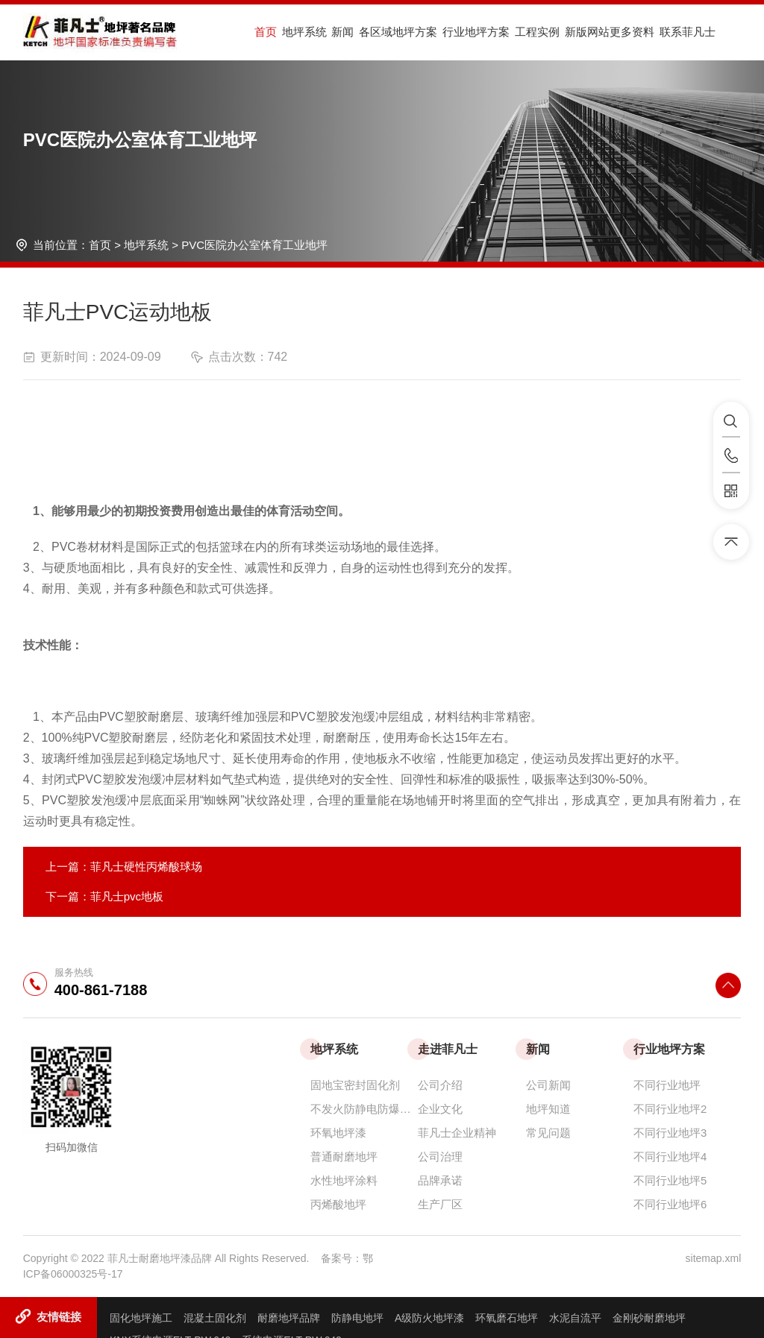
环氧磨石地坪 (506, 1318)
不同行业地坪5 (670, 1180)
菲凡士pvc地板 (126, 896)
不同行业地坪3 (670, 1132)
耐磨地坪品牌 (288, 1318)
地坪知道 (548, 1108)
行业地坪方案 (454, 32)
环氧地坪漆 (338, 1132)
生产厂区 (440, 1204)
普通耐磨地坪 (344, 1156)
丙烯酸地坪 (338, 1204)
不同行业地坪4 (670, 1156)
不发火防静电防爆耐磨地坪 (364, 1108)
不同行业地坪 (667, 1085)
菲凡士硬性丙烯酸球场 (146, 866)
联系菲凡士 (650, 32)
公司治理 (440, 1156)
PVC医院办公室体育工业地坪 (254, 245)
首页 (264, 32)
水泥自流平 (575, 1318)
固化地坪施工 (141, 1318)
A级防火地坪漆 (429, 1318)
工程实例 (510, 32)
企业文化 (440, 1108)
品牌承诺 (440, 1180)
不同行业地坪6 (670, 1204)
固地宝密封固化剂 (355, 1085)
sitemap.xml (714, 1258)
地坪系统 (297, 32)
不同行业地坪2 (670, 1108)
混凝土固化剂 (215, 1318)
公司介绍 (440, 1085)
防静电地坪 (357, 1318)
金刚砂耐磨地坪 (649, 1318)
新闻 (331, 32)
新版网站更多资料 (577, 32)
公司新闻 (548, 1085)
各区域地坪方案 (381, 32)
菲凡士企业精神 (457, 1132)
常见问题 (548, 1132)
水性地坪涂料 (344, 1180)
